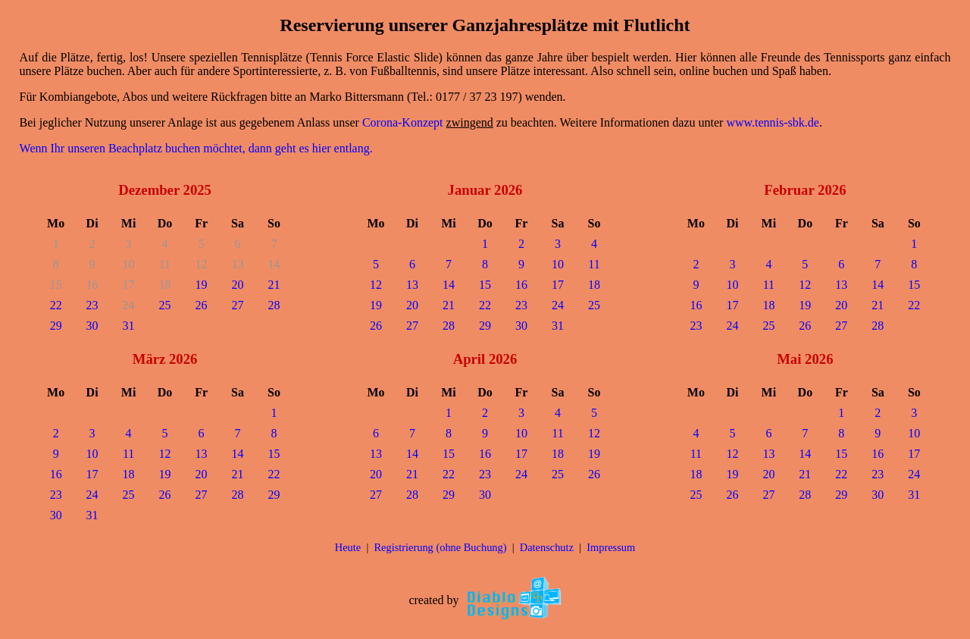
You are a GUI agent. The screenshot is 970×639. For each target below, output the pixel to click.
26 (202, 305)
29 (56, 325)
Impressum (611, 547)
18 (594, 284)
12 (376, 284)
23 (92, 305)
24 (558, 305)
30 (92, 325)
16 (521, 284)
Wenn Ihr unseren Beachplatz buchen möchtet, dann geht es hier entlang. (196, 148)
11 (593, 264)
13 (412, 284)
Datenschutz (547, 547)
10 (558, 264)
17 (558, 284)
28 (274, 305)
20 (238, 284)
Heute (348, 547)
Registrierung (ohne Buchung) (440, 547)
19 (202, 284)
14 (449, 284)
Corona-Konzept (402, 122)
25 (165, 305)
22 (56, 305)
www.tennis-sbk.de (772, 122)
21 (274, 284)
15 (485, 284)
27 (238, 305)
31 (129, 325)
